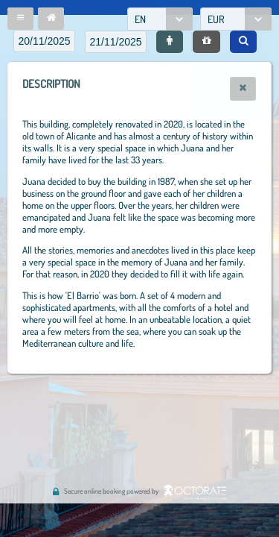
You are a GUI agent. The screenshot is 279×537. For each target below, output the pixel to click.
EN (140, 19)
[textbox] (44, 41)
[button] (20, 18)
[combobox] (160, 19)
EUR (216, 19)
